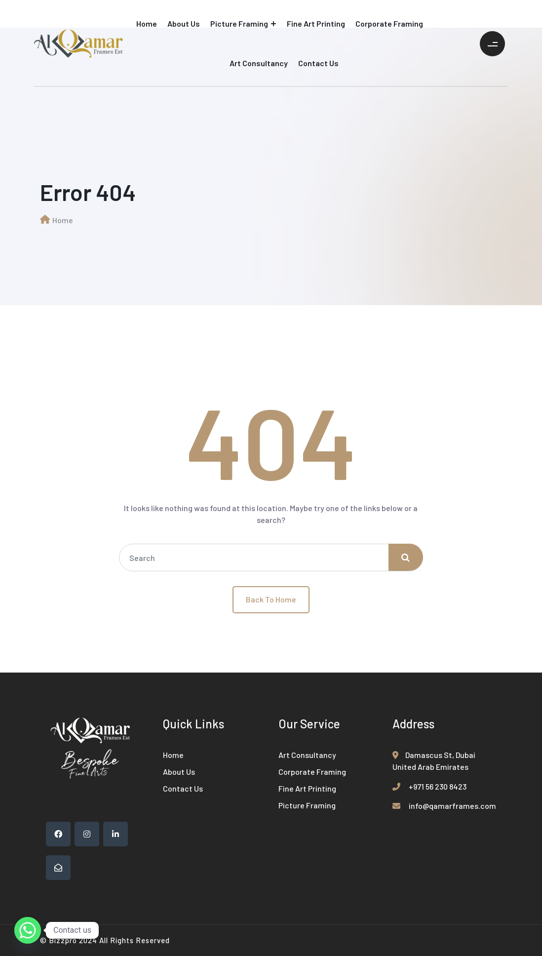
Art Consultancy (259, 63)
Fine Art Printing (316, 23)
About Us (183, 23)
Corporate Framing (389, 23)
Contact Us (318, 63)
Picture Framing (239, 23)
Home (146, 23)
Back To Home (271, 599)
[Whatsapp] (27, 930)
